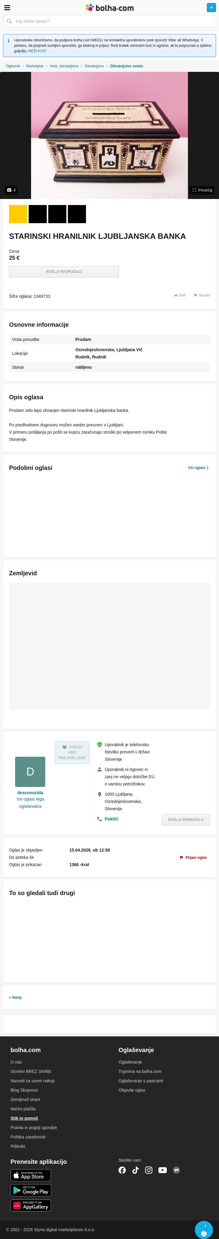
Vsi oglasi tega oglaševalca (30, 803)
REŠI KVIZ (37, 51)
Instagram (148, 1170)
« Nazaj (15, 997)
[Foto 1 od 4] (18, 214)
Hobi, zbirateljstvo (64, 66)
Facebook (122, 1170)
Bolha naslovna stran (109, 7)
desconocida (30, 792)
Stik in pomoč (24, 1118)
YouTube (162, 1170)
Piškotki (18, 1146)
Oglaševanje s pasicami (141, 1080)
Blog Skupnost (24, 1090)
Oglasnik (13, 66)
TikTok (135, 1170)
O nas (16, 1062)
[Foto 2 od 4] (38, 214)
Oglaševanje (130, 1062)
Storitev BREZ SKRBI (31, 1071)
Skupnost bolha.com (176, 1170)
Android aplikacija (31, 1190)
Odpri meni (7, 7)
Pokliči (111, 819)
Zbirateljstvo (94, 66)
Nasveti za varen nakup (33, 1080)
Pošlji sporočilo (64, 272)
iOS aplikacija (31, 1175)
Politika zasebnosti (28, 1137)
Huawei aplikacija (31, 1205)
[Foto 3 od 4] (57, 214)
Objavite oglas (132, 1090)
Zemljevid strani (25, 1099)
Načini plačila (23, 1108)
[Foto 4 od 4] (77, 214)
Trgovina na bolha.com (140, 1071)
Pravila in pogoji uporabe (34, 1127)
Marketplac (35, 66)
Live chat (204, 1230)
